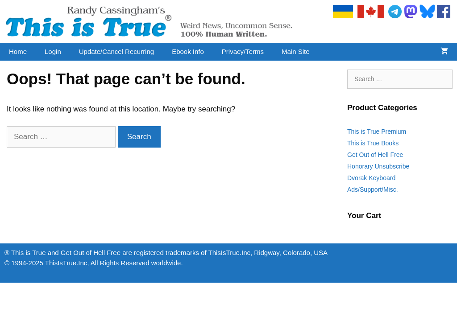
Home (18, 51)
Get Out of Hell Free (375, 154)
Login (53, 51)
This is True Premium (376, 131)
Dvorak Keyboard (371, 177)
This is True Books (373, 143)
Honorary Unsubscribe (378, 166)
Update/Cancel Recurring (116, 51)
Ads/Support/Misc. (372, 189)
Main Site (296, 51)
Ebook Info (188, 51)
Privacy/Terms (243, 51)
